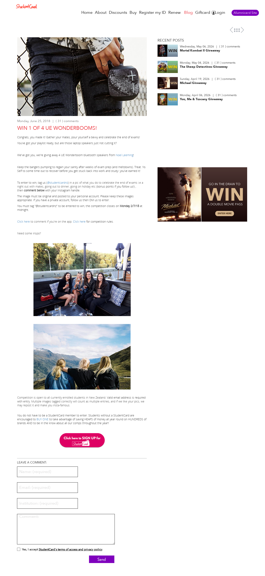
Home (86, 12)
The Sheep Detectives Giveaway (204, 67)
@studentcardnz (57, 182)
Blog (188, 12)
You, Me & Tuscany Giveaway (201, 99)
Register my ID (152, 12)
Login (220, 12)
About (100, 12)
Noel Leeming (124, 155)
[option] (82, 78)
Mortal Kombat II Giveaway (200, 50)
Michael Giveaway (193, 83)
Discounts (118, 12)
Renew (174, 12)
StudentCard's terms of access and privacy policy (70, 549)
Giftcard (202, 12)
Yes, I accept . (60, 550)
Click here (23, 221)
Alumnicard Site (245, 13)
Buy (133, 12)
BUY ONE (42, 419)
